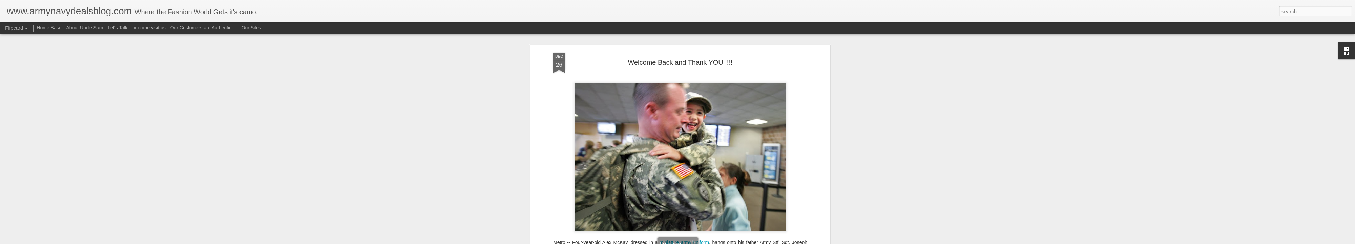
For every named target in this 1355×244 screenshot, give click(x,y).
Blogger (698, 240)
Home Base (49, 27)
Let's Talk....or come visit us (136, 27)
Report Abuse (718, 240)
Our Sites (251, 27)
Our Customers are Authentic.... (203, 27)
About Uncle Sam (84, 27)
